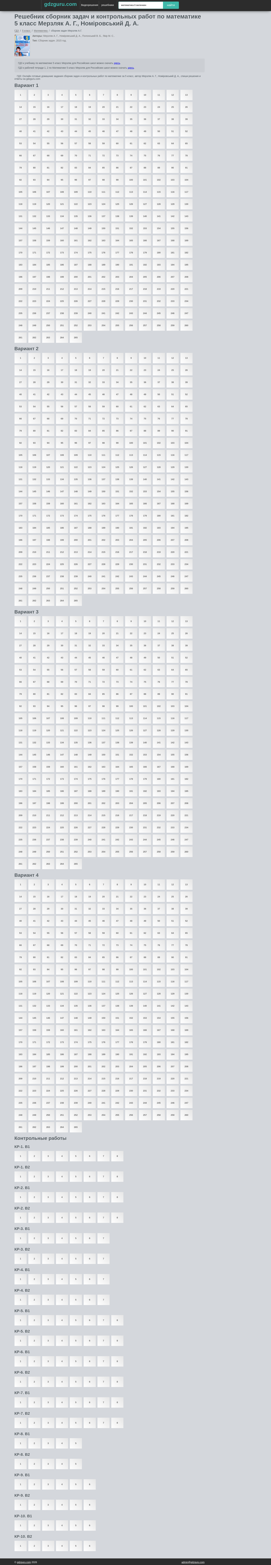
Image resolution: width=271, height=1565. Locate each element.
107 (48, 192)
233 (173, 301)
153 (145, 228)
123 (90, 204)
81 (48, 167)
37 (158, 119)
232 (159, 301)
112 (117, 192)
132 (34, 216)
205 (145, 277)
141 (159, 216)
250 (48, 325)
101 (145, 180)
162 (90, 240)
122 (76, 204)
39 (186, 119)
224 (48, 301)
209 (20, 289)
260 (186, 325)
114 (145, 192)
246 (173, 313)
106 (34, 192)
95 (62, 180)
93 (34, 180)
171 (34, 252)
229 (117, 301)
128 (159, 204)
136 (90, 216)
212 (62, 289)
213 (76, 289)
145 (34, 228)
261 (20, 337)
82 (62, 167)
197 (34, 277)
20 (103, 107)
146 (48, 228)
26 (186, 107)
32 (89, 119)
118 (20, 204)
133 (48, 216)
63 (158, 143)
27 (20, 119)
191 (131, 264)
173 (62, 252)
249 (34, 325)
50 (158, 131)
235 (20, 313)
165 (131, 240)
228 (103, 301)
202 (103, 277)
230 (131, 301)
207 (173, 277)
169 (186, 240)
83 (75, 167)
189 (103, 264)
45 (89, 131)
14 (20, 107)
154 (159, 228)
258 (159, 325)
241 (103, 313)
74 (131, 155)
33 (103, 119)
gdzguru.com (60, 4)
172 (48, 252)
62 (145, 143)
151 (117, 228)
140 (145, 216)
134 (62, 216)
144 (20, 228)
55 (48, 143)
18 (75, 107)
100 (131, 180)
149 (90, 228)
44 (75, 131)
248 (20, 325)
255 (117, 325)
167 (159, 240)
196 (20, 277)
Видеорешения (89, 5)
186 (62, 264)
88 (145, 167)
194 (173, 264)
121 (62, 204)
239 (76, 313)
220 (173, 289)
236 (34, 313)
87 (131, 167)
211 (48, 289)
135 (76, 216)
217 (131, 289)
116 (173, 192)
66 (20, 155)
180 (159, 252)
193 (159, 264)
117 (186, 192)
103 (173, 180)
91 (186, 167)
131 (20, 216)
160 (62, 240)
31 (75, 119)
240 (90, 313)
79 (20, 167)
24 (158, 107)
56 (62, 143)
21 (117, 107)
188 (90, 264)
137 (103, 216)
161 (76, 240)
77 (172, 155)
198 (48, 277)
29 (48, 119)
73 (117, 155)
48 (131, 131)
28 (34, 119)
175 (90, 252)
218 (145, 289)
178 (131, 252)
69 (62, 155)
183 (20, 264)
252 (76, 325)
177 (117, 252)
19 (89, 107)
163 (103, 240)
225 (62, 301)
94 (48, 180)
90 (172, 167)
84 (89, 167)
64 (172, 143)
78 (186, 155)
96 (75, 180)
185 (48, 264)
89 (158, 167)
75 (145, 155)
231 (145, 301)
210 (34, 289)
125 (117, 204)
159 (48, 240)
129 (173, 204)
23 (145, 107)
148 (76, 228)
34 (117, 119)
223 (34, 301)
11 (158, 95)
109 (76, 192)
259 (173, 325)
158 (34, 240)
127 (145, 204)
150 (103, 228)
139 (131, 216)
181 (173, 252)
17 (62, 107)
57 (75, 143)
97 (89, 180)
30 (62, 119)
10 (145, 95)
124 (103, 204)
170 (20, 252)
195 (186, 264)
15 (34, 107)
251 (62, 325)
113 (131, 192)
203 (117, 277)
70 (75, 155)
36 (145, 119)
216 (117, 289)
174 (76, 252)
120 (48, 204)
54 (34, 143)
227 (90, 301)
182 (186, 252)
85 (103, 167)
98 (103, 180)
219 (159, 289)
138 (117, 216)
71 (89, 155)
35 (131, 119)
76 (158, 155)
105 (20, 192)
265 (76, 337)
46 (103, 131)
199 (62, 277)
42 (48, 131)
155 (173, 228)
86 (117, 167)
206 (159, 277)
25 (172, 107)
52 (186, 131)
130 (186, 204)
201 (90, 277)
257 (145, 325)
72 (103, 155)
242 (117, 313)
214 (90, 289)
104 (186, 180)
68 (48, 155)
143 (186, 216)
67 (34, 155)
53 (20, 143)
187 (76, 264)
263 (48, 337)
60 (117, 143)
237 (48, 313)
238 (62, 313)
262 (34, 337)
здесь (117, 63)
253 (90, 325)
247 (186, 313)
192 (145, 264)
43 (62, 131)
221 (186, 289)
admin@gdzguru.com (192, 1562)
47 (117, 131)
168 (173, 240)
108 (62, 192)
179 (145, 252)
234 (186, 301)
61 (131, 143)
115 (159, 192)
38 (172, 119)
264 (62, 337)
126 (131, 204)
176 (103, 252)
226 (76, 301)
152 (131, 228)
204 (131, 277)
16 (48, 107)
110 (90, 192)
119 (34, 204)
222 (20, 301)
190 (117, 264)
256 (131, 325)
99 (117, 180)
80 (34, 167)
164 (117, 240)
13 (186, 95)
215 (103, 289)
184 (34, 264)
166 (145, 240)
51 (172, 131)
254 (103, 325)
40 (20, 131)
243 (131, 313)
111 (103, 192)
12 (172, 95)
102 (159, 180)
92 (20, 180)
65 (186, 143)
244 (145, 313)
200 (76, 277)
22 (131, 107)
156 (186, 228)
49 (145, 131)
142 (173, 216)
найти (171, 5)
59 (103, 143)
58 (89, 143)
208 (186, 277)
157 (20, 240)
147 (62, 228)
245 (159, 313)
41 (34, 131)
